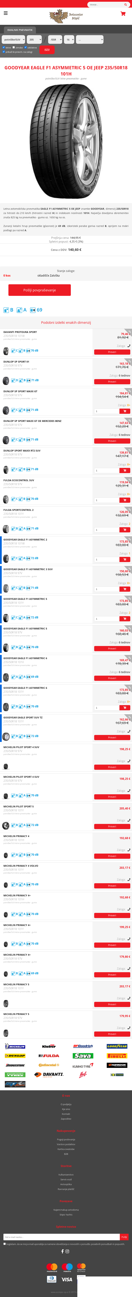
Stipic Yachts (66, 1214)
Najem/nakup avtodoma (66, 1209)
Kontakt (66, 1113)
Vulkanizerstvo (66, 1174)
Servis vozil (66, 1179)
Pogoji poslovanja (66, 1139)
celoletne (30, 47)
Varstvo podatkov (66, 1144)
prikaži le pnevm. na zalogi (19, 51)
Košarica (122, 14)
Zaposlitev (66, 1118)
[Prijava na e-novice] (124, 1237)
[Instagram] (67, 1251)
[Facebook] (62, 1251)
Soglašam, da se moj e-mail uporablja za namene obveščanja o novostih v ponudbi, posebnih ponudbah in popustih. (65, 1244)
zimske (18, 47)
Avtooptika (66, 1184)
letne (7, 47)
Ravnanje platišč (66, 1189)
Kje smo (66, 1109)
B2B (66, 1153)
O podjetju (66, 1104)
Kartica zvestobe (66, 1149)
